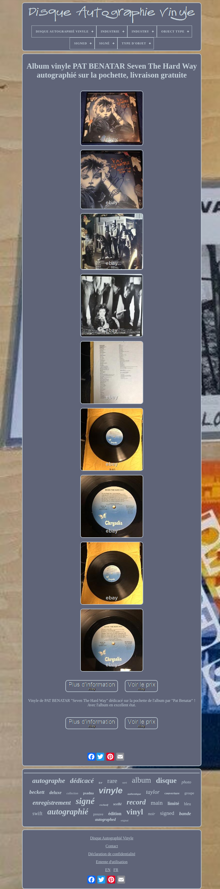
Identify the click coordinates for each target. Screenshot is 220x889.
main (157, 803)
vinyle (110, 790)
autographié (67, 811)
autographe (48, 780)
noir (151, 813)
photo (186, 782)
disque (166, 780)
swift (37, 813)
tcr (100, 782)
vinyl (134, 811)
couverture (172, 793)
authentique (134, 793)
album (141, 780)
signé (85, 801)
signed (167, 813)
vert (124, 782)
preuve (98, 814)
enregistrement (52, 802)
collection (72, 793)
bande (185, 813)
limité (173, 803)
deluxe (55, 792)
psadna (88, 793)
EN (107, 870)
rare (112, 780)
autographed (105, 819)
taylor (153, 792)
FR (115, 870)
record (136, 802)
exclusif (104, 804)
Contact (112, 846)
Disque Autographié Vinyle (112, 838)
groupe (189, 793)
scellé (117, 804)
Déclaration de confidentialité (111, 854)
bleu (187, 804)
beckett (37, 792)
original (124, 820)
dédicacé (82, 780)
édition (114, 813)
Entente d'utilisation (112, 862)
